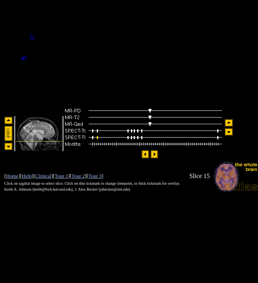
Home (12, 176)
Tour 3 (95, 176)
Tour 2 (78, 176)
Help (27, 176)
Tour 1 (61, 176)
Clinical (43, 176)
